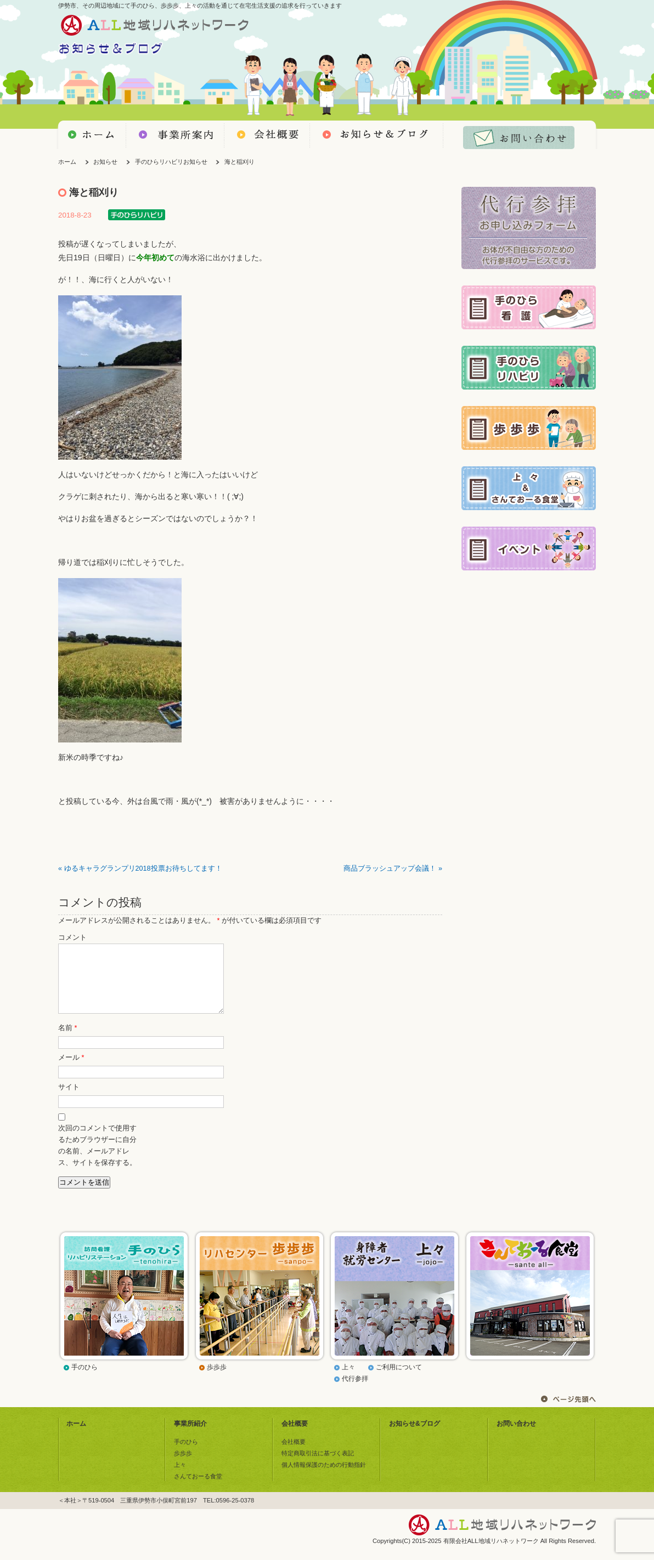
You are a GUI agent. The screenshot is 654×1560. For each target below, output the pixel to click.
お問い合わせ (516, 1437)
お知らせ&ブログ (414, 1437)
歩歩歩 (217, 1380)
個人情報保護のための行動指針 (323, 1478)
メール (71, 1071)
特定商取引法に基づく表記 (317, 1466)
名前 (67, 1041)
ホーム (67, 161)
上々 (348, 1380)
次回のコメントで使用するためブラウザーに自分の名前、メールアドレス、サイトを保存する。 (97, 1159)
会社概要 (294, 1437)
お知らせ (105, 161)
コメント (72, 937)
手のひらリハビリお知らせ (171, 161)
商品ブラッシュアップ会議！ (389, 868)
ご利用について (399, 1380)
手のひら (84, 1380)
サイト (69, 1100)
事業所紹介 (190, 1437)
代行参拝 (355, 1392)
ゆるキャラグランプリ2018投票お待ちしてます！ (143, 868)
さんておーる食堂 (198, 1489)
